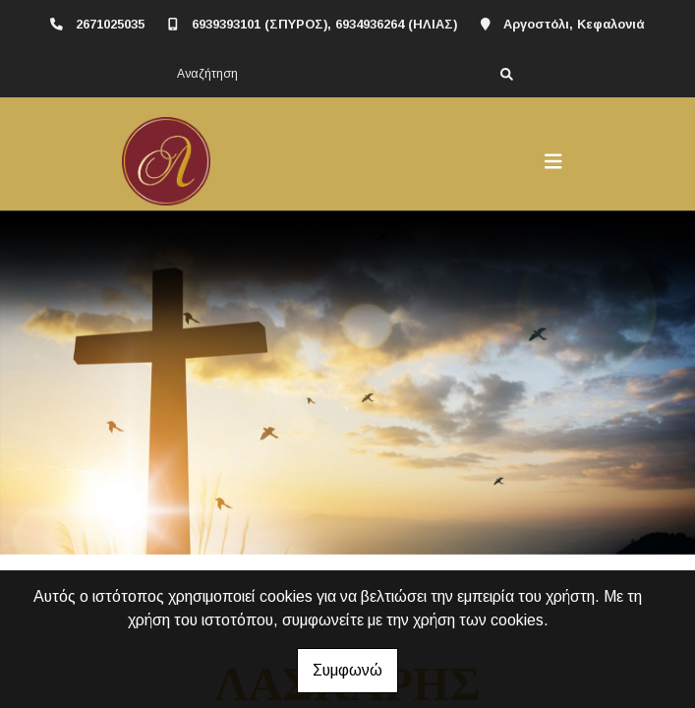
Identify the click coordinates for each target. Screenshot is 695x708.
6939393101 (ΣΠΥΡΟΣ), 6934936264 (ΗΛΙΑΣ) (324, 24)
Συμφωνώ (347, 670)
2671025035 (110, 24)
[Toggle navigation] (553, 161)
